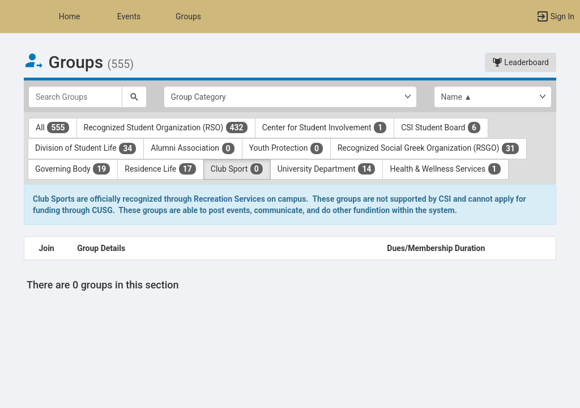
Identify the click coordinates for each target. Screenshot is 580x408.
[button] (14, 16)
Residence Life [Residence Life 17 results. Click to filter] (161, 169)
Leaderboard (520, 62)
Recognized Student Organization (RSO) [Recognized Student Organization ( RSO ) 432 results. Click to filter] (166, 127)
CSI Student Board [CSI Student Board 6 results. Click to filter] (441, 127)
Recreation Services (229, 198)
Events (128, 16)
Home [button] (69, 16)
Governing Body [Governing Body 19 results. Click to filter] (72, 169)
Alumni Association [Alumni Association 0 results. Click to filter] (192, 148)
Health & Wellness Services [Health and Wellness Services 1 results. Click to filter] (445, 169)
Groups (188, 16)
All (53, 127)
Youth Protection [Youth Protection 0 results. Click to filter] (286, 148)
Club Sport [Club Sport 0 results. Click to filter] (237, 169)
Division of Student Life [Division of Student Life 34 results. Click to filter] (86, 148)
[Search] (134, 97)
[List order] (493, 97)
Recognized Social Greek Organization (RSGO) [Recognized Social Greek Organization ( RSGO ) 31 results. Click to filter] (428, 148)
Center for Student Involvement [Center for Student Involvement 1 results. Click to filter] (324, 127)
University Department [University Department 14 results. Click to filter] (327, 169)
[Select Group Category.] (290, 97)
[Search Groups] (75, 97)
